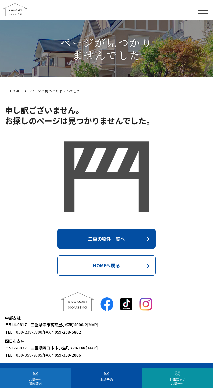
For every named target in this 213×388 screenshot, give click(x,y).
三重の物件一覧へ (106, 238)
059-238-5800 (29, 332)
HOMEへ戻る (106, 265)
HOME (15, 91)
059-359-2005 (29, 355)
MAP (93, 324)
